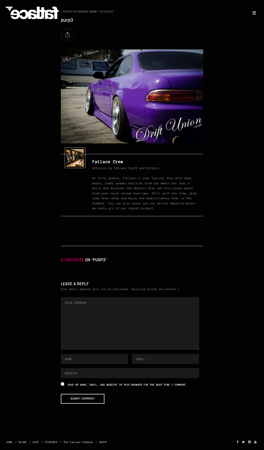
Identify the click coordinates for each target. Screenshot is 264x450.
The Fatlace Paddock (78, 442)
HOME (9, 442)
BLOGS (23, 442)
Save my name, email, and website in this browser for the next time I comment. (127, 385)
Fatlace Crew (107, 161)
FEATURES (51, 442)
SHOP (36, 442)
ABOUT (103, 442)
